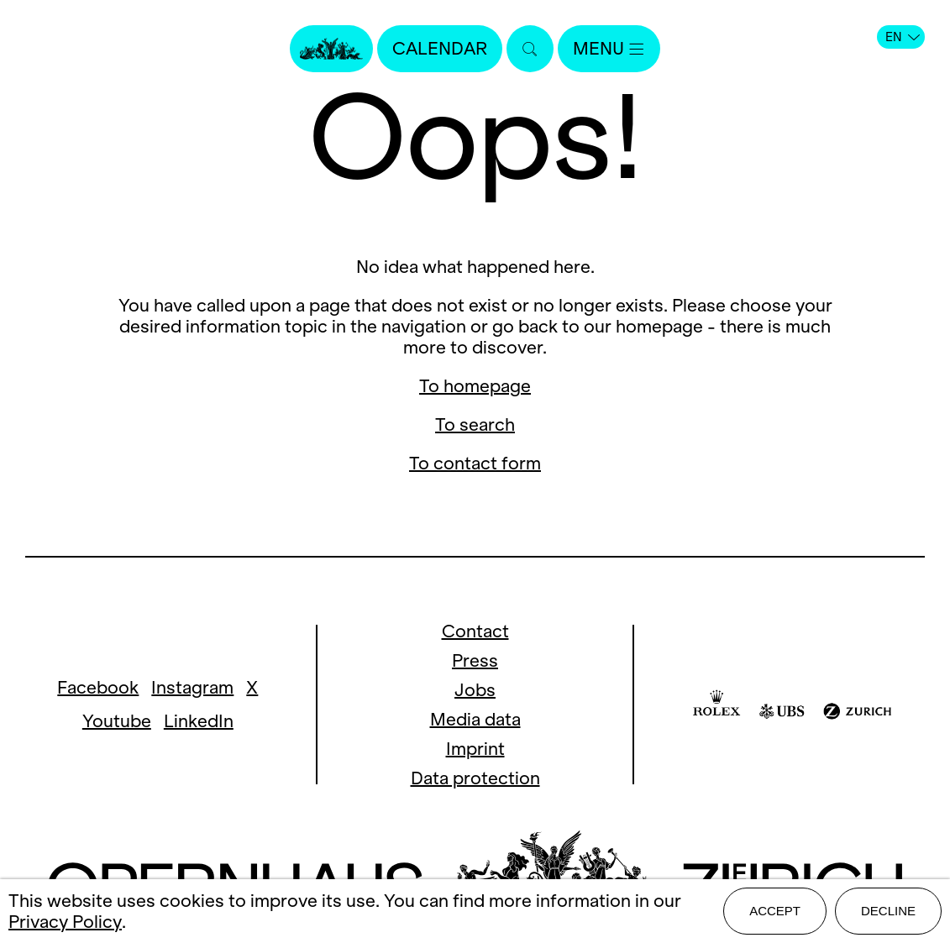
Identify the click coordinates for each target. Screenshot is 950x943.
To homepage (475, 386)
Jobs (475, 689)
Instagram (192, 687)
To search (475, 424)
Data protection (475, 778)
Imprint (475, 748)
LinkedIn (199, 721)
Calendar (439, 48)
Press (475, 660)
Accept (774, 911)
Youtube (116, 721)
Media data (475, 719)
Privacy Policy (65, 921)
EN (902, 37)
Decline (888, 911)
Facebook (98, 687)
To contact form (475, 463)
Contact (475, 631)
